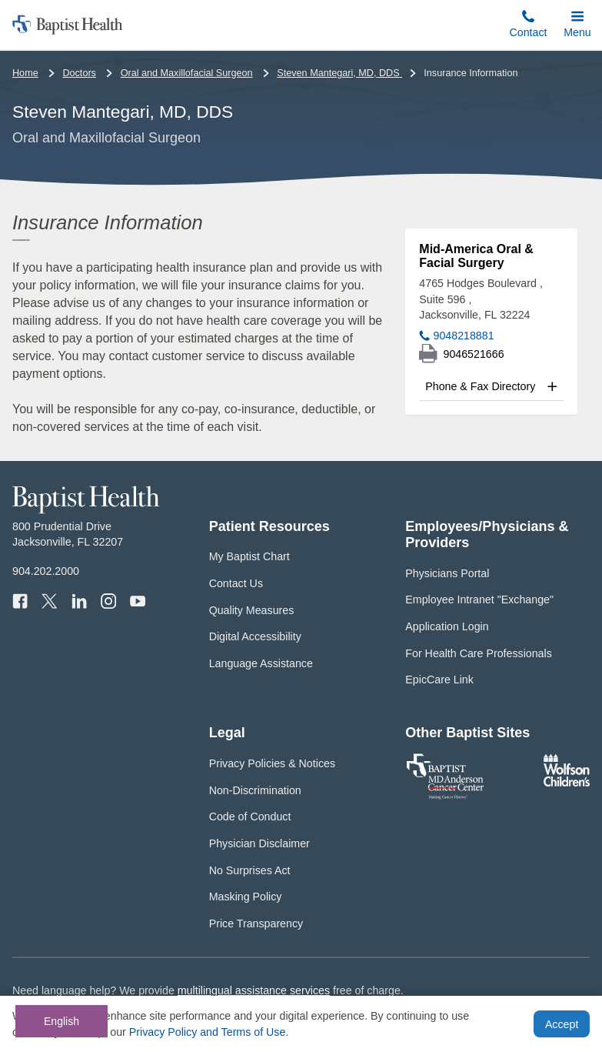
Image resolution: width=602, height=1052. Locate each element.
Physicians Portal (447, 573)
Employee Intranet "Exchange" (479, 599)
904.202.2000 (45, 571)
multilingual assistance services (254, 990)
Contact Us (236, 583)
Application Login (446, 626)
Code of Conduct (250, 816)
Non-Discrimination (255, 790)
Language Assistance (261, 663)
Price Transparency (256, 923)
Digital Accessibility (255, 636)
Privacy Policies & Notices (272, 763)
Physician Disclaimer (259, 843)
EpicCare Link (439, 679)
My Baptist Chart (249, 556)
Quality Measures (251, 610)
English (61, 1021)
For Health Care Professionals (478, 653)
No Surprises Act (250, 870)
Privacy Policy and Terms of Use (207, 1032)
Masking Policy (245, 896)
